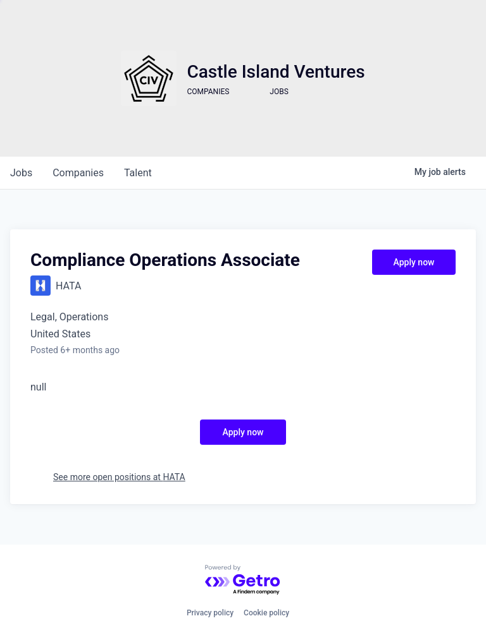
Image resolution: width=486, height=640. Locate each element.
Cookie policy (266, 612)
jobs (21, 173)
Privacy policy (210, 612)
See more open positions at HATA (119, 477)
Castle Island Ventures (275, 71)
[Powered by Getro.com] (243, 580)
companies (78, 173)
